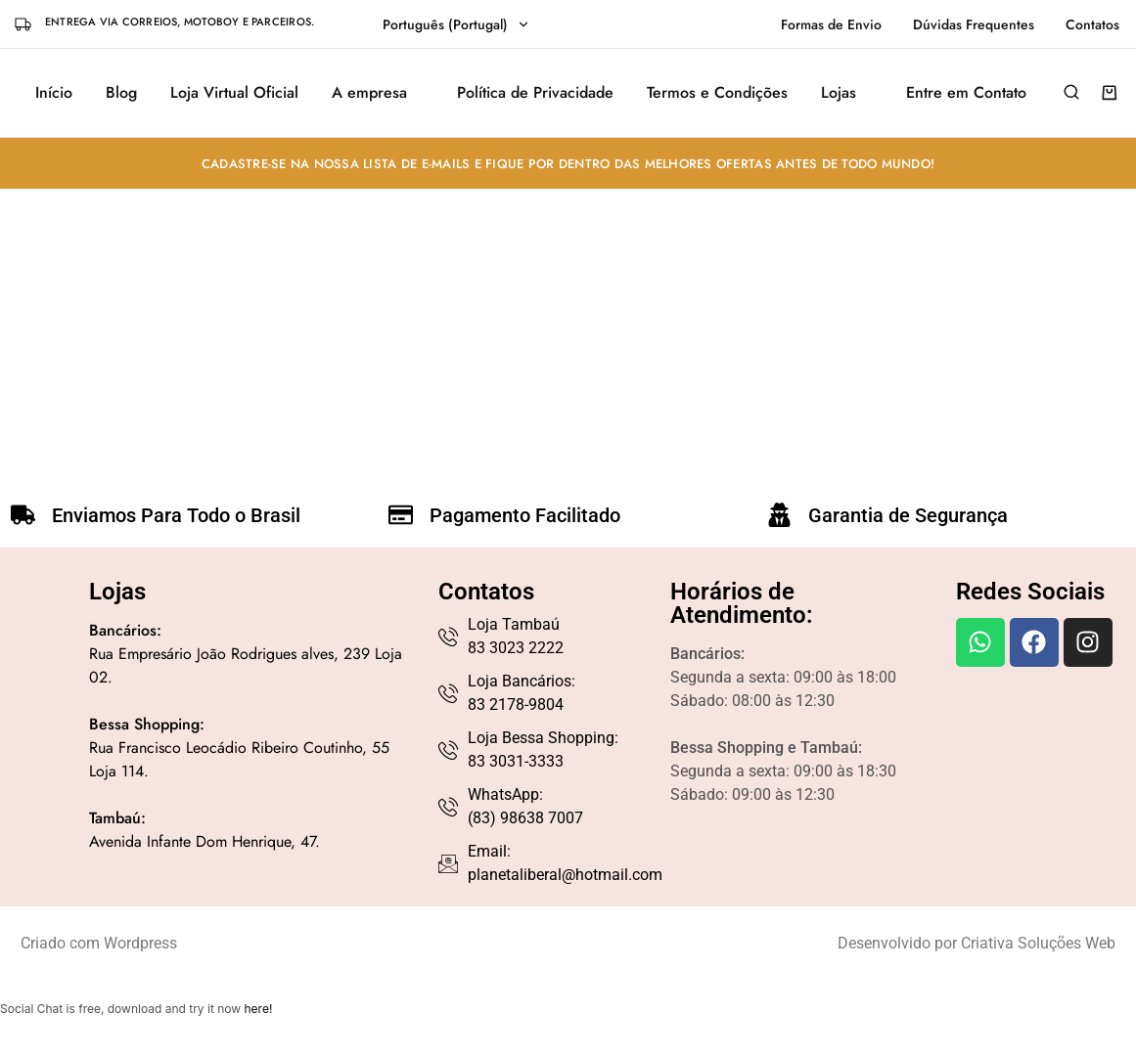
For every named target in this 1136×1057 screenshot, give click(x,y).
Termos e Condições (717, 93)
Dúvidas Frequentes (973, 24)
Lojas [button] (838, 93)
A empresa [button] (369, 93)
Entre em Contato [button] (966, 93)
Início (53, 93)
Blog (121, 93)
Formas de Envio (831, 24)
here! (258, 1008)
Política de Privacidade (535, 93)
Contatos (1092, 24)
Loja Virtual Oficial (234, 93)
